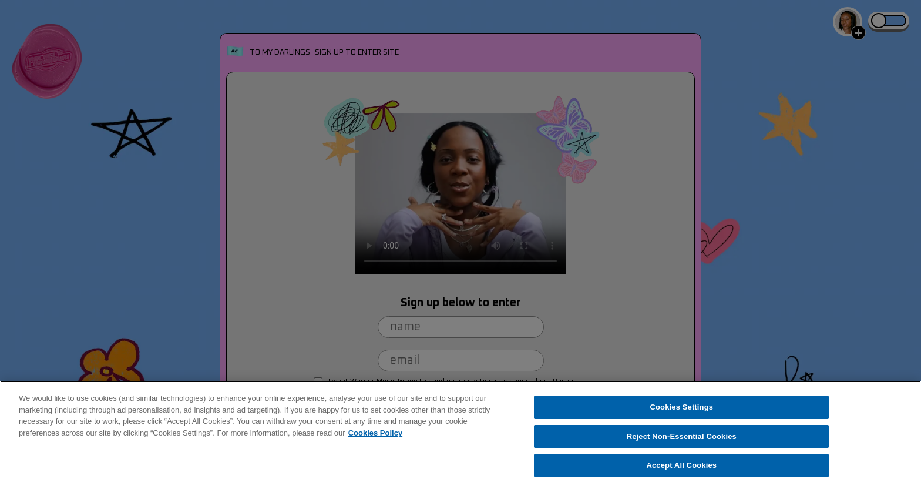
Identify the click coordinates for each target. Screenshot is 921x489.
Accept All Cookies (681, 465)
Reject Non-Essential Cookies (682, 436)
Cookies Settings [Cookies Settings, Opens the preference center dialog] (682, 407)
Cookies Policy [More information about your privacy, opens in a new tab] (375, 432)
